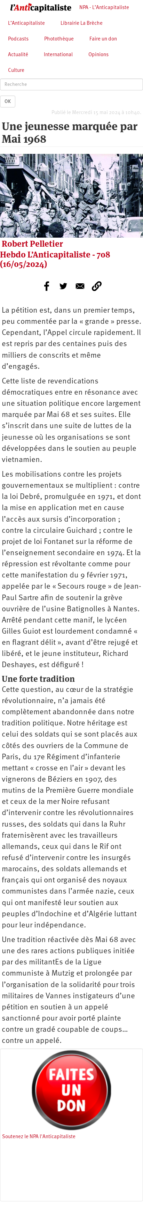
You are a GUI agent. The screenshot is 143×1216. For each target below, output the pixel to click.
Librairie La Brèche (82, 23)
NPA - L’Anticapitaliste (104, 7)
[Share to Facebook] (47, 286)
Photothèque (59, 39)
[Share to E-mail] (80, 286)
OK (8, 101)
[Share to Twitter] (63, 286)
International (58, 55)
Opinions (98, 55)
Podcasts (18, 39)
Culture (16, 70)
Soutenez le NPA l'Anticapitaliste (39, 1137)
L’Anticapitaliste (26, 23)
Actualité (18, 55)
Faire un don (103, 39)
